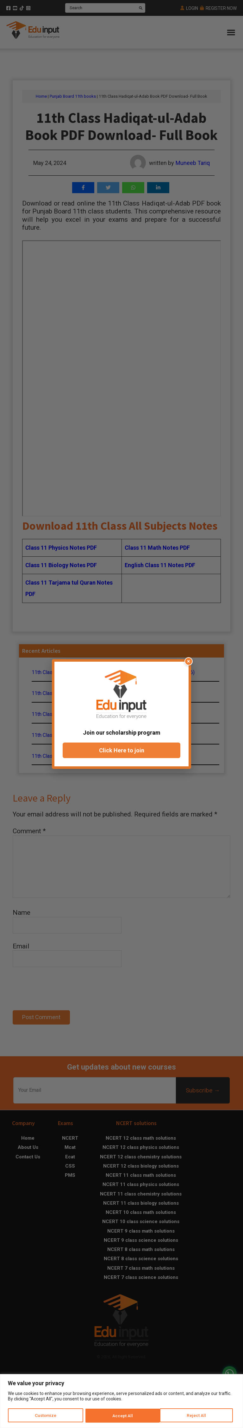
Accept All (198, 1415)
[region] (121, 1401)
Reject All (122, 1415)
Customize (45, 1415)
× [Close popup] (188, 661)
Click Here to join (121, 750)
